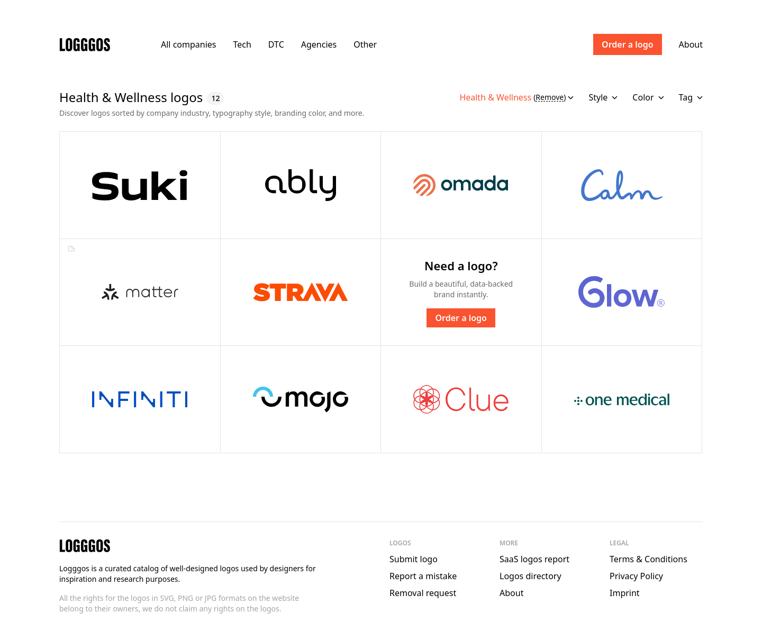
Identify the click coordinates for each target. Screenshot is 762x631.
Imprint (625, 593)
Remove (550, 98)
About (691, 44)
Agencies (319, 44)
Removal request (422, 593)
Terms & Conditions (648, 559)
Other (365, 44)
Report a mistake (423, 576)
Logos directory (530, 576)
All (188, 44)
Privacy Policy (636, 576)
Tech (242, 44)
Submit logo (413, 559)
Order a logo (628, 44)
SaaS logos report (534, 559)
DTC (276, 44)
